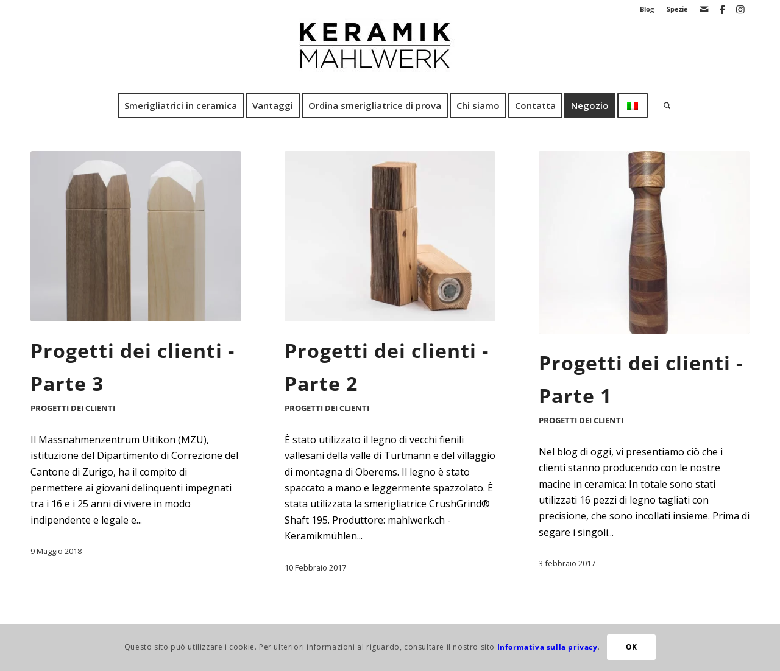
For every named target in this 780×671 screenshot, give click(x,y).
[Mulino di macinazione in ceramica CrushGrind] (390, 54)
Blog (647, 8)
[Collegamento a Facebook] (722, 9)
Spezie (677, 8)
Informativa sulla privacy (547, 647)
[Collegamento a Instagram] (740, 9)
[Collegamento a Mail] (703, 9)
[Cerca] (663, 105)
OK (631, 647)
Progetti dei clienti (72, 407)
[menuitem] (647, 9)
